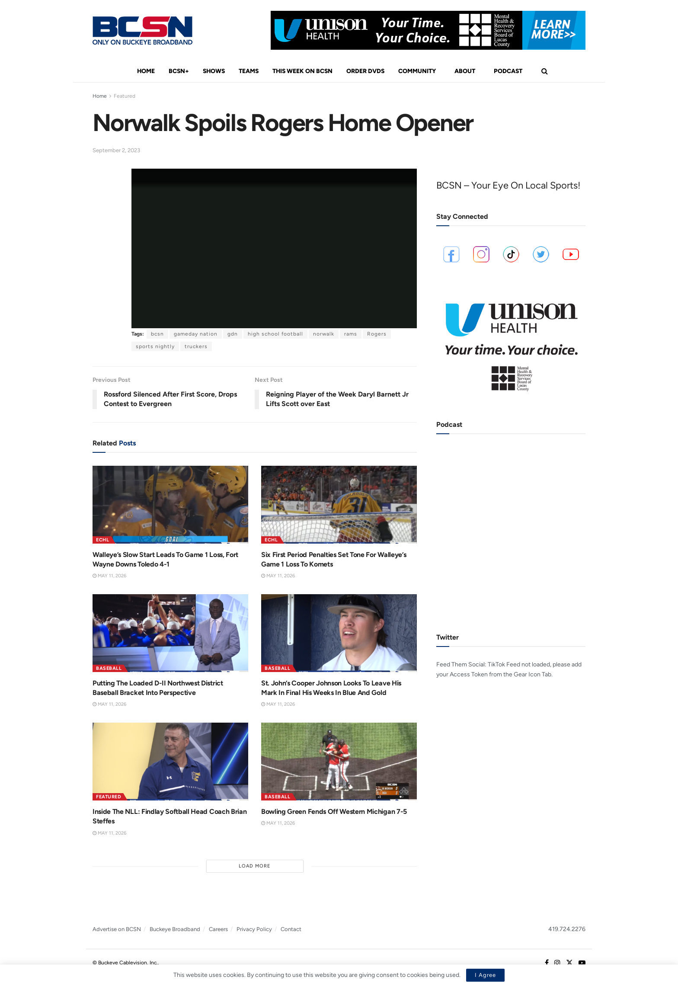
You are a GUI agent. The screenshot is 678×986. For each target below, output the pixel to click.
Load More (255, 866)
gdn (232, 334)
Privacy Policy (254, 929)
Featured (124, 96)
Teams (249, 71)
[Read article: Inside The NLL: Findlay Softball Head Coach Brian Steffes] (170, 761)
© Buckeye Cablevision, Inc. (125, 963)
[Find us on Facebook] (547, 963)
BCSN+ (179, 71)
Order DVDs (365, 71)
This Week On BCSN (302, 71)
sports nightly (155, 346)
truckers (196, 346)
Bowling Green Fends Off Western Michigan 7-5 (334, 811)
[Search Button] (544, 71)
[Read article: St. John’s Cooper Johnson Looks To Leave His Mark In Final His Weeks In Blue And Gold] (339, 633)
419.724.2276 (566, 929)
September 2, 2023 (116, 150)
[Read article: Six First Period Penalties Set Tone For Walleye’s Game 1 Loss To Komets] (339, 505)
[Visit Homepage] (142, 30)
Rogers (377, 334)
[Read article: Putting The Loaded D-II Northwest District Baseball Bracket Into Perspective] (170, 633)
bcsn (157, 334)
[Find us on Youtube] (582, 963)
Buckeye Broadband (175, 929)
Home (146, 71)
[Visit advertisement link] (428, 30)
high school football (275, 334)
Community (417, 71)
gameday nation (195, 334)
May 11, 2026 (109, 576)
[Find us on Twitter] (569, 963)
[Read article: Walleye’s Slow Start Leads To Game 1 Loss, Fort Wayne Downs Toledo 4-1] (170, 505)
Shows (214, 71)
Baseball (109, 668)
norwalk (323, 334)
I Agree (485, 975)
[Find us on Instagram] (557, 963)
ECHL (102, 540)
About (464, 71)
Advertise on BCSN (117, 929)
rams (350, 334)
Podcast (508, 71)
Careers (218, 929)
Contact (291, 929)
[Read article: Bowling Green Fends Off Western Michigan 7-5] (339, 761)
